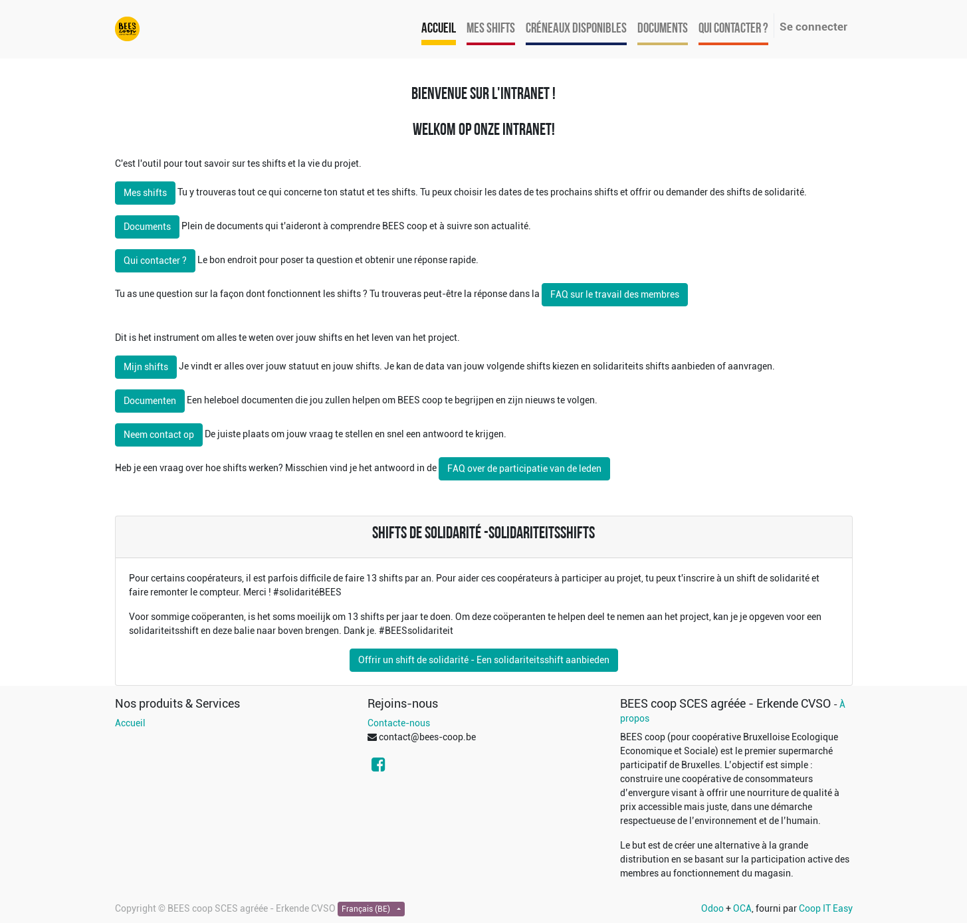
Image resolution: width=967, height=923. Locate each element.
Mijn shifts (146, 366)
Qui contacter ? (155, 260)
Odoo (712, 908)
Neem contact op (159, 434)
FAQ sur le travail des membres (614, 294)
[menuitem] (438, 29)
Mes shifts (145, 192)
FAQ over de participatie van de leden (524, 468)
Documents (147, 226)
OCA (742, 908)
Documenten (150, 400)
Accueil (130, 723)
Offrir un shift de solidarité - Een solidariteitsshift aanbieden (483, 660)
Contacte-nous (399, 723)
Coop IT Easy (826, 908)
